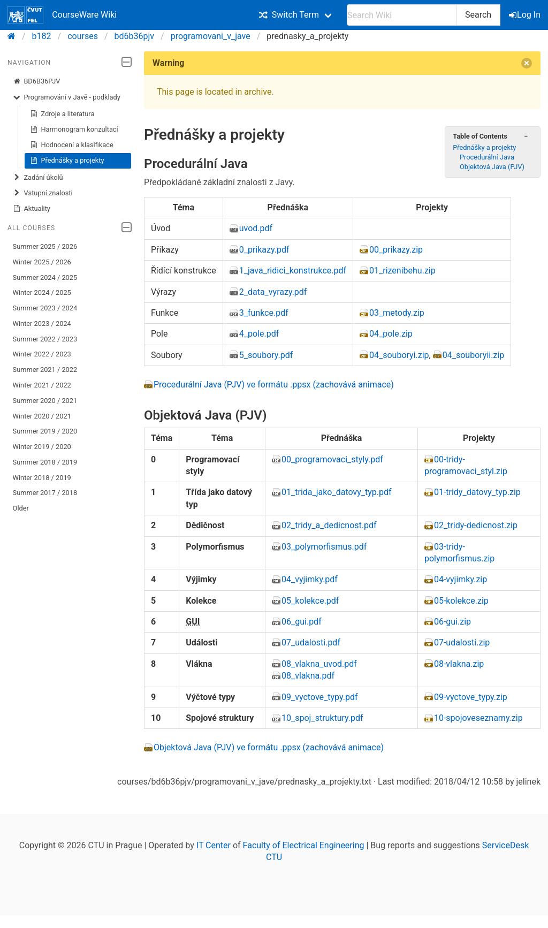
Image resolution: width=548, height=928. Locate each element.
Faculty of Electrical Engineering (303, 845)
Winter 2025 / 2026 (42, 262)
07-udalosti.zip (462, 642)
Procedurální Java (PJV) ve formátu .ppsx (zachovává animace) (274, 384)
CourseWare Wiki (62, 15)
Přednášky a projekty (67, 160)
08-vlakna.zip (459, 664)
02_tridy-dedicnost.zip (475, 525)
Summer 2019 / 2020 (45, 431)
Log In (526, 15)
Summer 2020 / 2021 (45, 401)
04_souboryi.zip (399, 355)
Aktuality (31, 208)
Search (478, 15)
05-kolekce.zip (461, 601)
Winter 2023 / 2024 (42, 324)
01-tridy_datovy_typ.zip (477, 492)
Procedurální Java (487, 157)
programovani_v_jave (210, 36)
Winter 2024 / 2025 (42, 292)
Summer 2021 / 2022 (45, 370)
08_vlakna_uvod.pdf (319, 664)
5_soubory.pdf (266, 355)
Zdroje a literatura (62, 114)
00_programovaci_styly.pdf (332, 459)
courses (82, 36)
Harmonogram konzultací (74, 129)
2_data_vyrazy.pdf (273, 292)
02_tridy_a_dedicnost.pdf (329, 525)
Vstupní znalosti (43, 193)
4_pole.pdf (259, 334)
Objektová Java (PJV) (492, 167)
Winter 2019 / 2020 (42, 447)
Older (21, 508)
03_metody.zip (396, 313)
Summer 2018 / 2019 (45, 462)
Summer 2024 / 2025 (45, 277)
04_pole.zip (391, 334)
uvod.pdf (255, 228)
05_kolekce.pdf (310, 601)
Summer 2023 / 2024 (45, 308)
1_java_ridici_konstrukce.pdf (292, 270)
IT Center (213, 845)
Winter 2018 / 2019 (42, 478)
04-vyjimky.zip (460, 579)
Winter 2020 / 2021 (42, 416)
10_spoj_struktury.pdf (322, 718)
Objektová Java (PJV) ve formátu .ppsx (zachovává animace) (269, 747)
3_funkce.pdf (263, 313)
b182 (41, 36)
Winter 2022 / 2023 (42, 354)
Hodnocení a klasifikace (71, 145)
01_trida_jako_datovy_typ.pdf (336, 492)
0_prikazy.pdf (264, 250)
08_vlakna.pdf (307, 676)
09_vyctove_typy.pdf (319, 697)
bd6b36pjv (135, 36)
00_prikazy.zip (396, 250)
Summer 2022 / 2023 (45, 339)
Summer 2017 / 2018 (45, 493)
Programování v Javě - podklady (66, 97)
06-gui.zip (452, 622)
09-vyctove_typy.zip (470, 697)
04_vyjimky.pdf (309, 579)
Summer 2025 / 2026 (45, 246)
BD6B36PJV (36, 81)
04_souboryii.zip (473, 355)
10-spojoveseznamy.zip (478, 718)
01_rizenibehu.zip (402, 270)
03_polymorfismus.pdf (324, 547)
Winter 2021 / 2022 (42, 385)
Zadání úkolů (38, 177)
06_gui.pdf (301, 622)
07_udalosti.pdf (310, 642)
